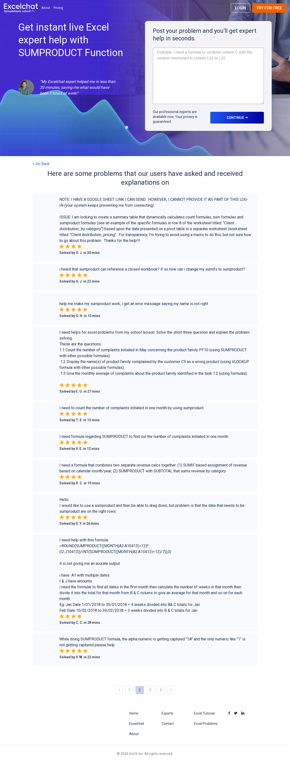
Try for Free (269, 8)
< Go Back (41, 163)
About (45, 8)
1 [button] (129, 690)
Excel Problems (206, 724)
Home (133, 713)
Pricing (58, 8)
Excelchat (136, 724)
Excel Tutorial (204, 713)
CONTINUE (237, 118)
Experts (167, 713)
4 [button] (161, 690)
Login (240, 8)
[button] (145, 229)
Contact (168, 724)
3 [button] (150, 690)
